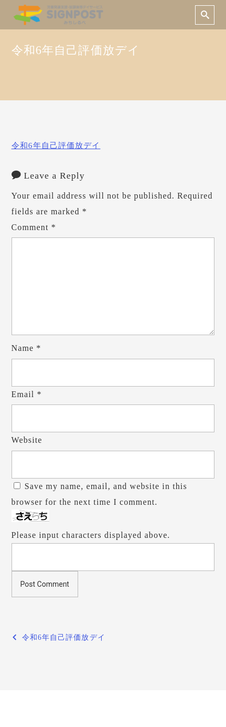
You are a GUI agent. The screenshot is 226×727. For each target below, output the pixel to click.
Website (27, 439)
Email (27, 394)
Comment (34, 227)
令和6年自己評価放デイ (56, 145)
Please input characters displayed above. (91, 535)
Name (26, 348)
